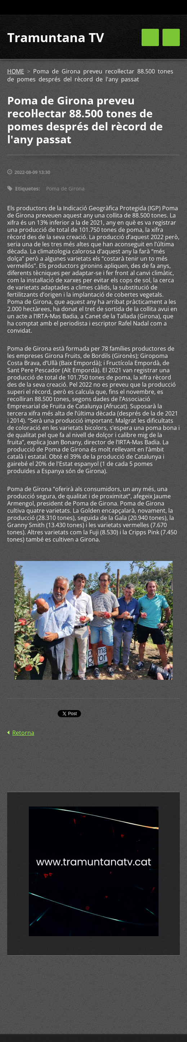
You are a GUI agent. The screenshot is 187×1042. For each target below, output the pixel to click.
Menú (171, 37)
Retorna (23, 733)
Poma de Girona (65, 188)
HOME (15, 71)
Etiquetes (27, 188)
